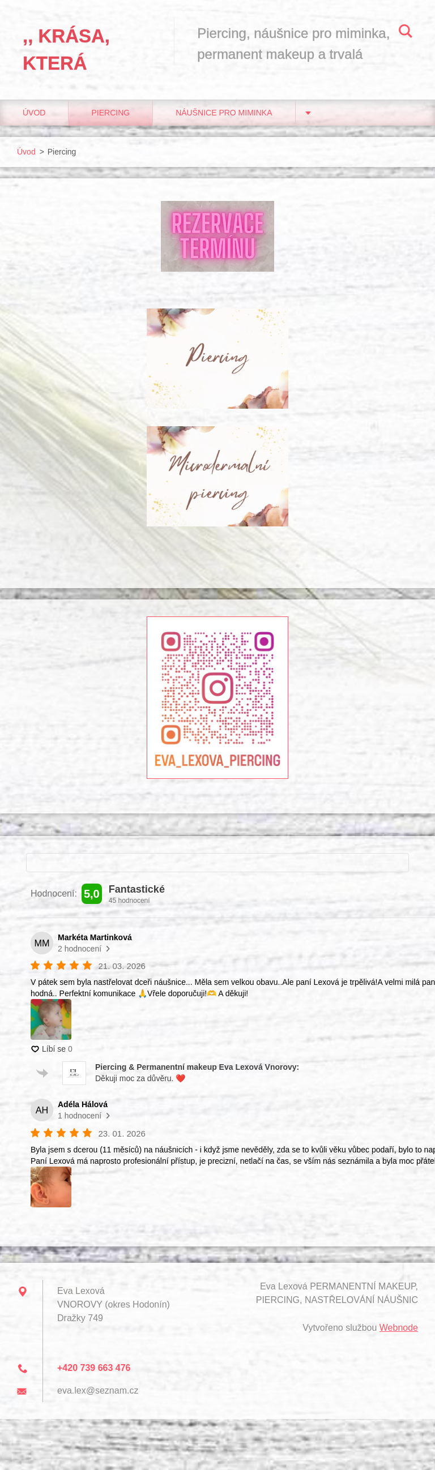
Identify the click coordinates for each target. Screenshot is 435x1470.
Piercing (110, 112)
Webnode (398, 1327)
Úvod (34, 112)
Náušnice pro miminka (224, 112)
